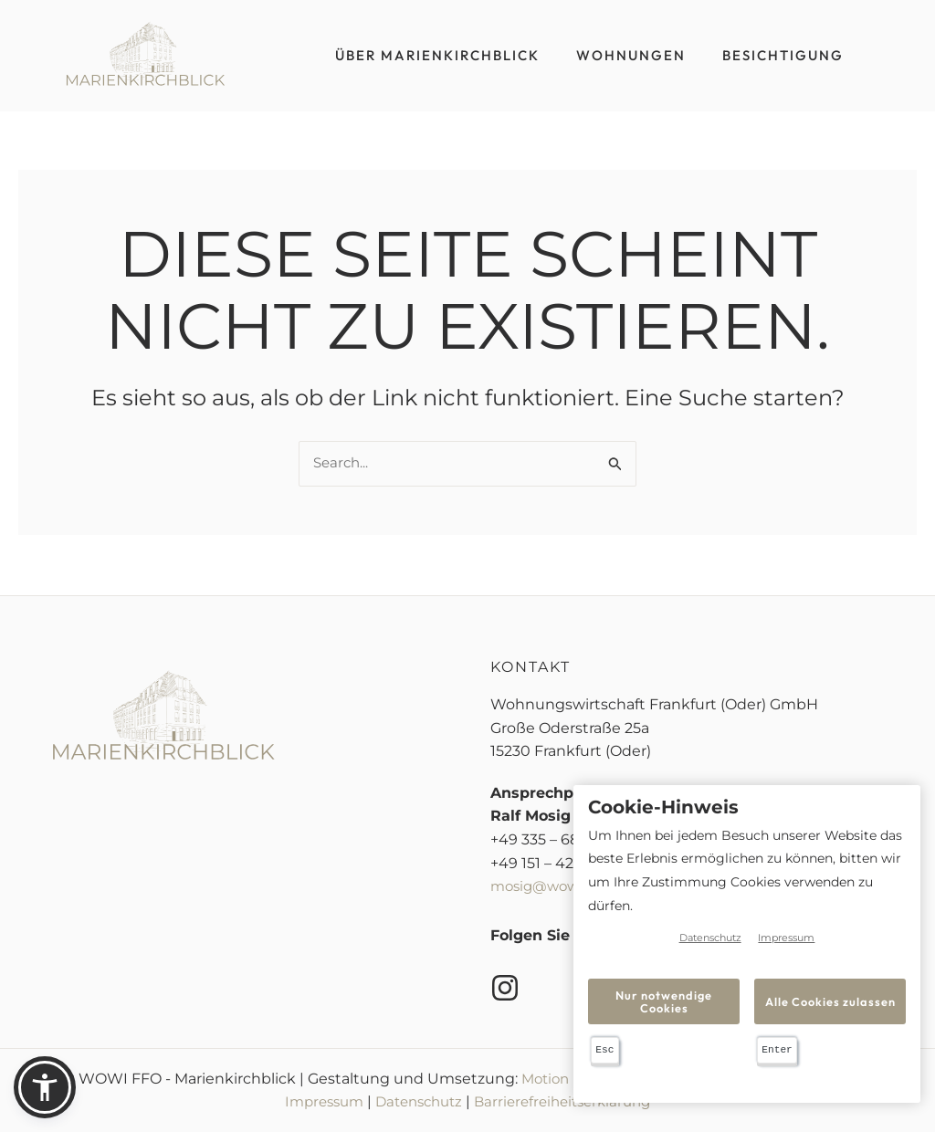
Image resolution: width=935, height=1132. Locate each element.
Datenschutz (416, 1101)
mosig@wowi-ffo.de (563, 887)
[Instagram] (505, 987)
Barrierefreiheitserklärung (570, 1101)
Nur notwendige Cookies (664, 1001)
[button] (44, 1087)
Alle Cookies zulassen (830, 1001)
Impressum (314, 1101)
